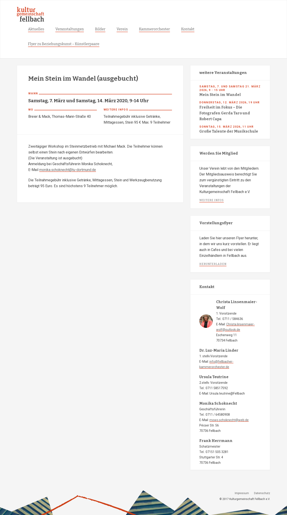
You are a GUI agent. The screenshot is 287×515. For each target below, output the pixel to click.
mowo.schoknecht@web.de (229, 420)
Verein (122, 29)
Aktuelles (36, 29)
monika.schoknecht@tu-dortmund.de (67, 170)
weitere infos (211, 200)
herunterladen (212, 264)
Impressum (242, 493)
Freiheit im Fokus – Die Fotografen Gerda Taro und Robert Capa (224, 113)
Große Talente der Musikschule (228, 131)
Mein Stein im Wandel (220, 95)
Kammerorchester (154, 29)
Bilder (100, 29)
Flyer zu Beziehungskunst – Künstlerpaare (63, 44)
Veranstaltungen (69, 29)
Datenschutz (262, 493)
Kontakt (187, 29)
